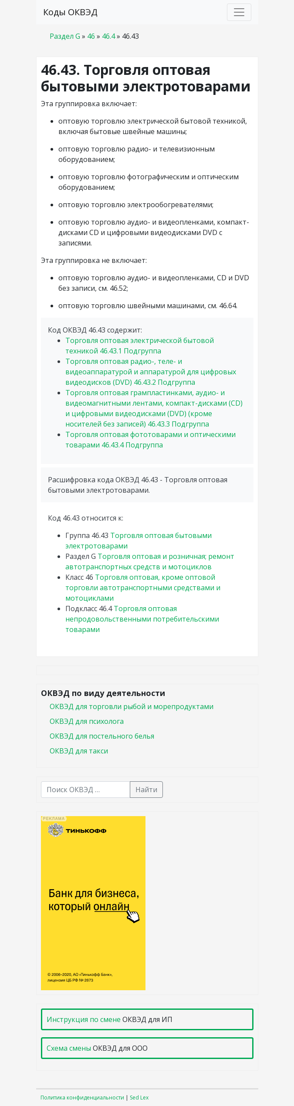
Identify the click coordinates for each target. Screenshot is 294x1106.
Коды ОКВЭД (70, 12)
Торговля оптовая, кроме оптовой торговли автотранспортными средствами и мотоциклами (142, 587)
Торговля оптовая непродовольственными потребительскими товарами (142, 619)
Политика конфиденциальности (82, 1097)
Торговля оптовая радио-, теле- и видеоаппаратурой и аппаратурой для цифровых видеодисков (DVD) (150, 371)
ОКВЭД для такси (79, 751)
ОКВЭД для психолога (87, 721)
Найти (146, 789)
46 (91, 36)
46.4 (108, 36)
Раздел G (65, 36)
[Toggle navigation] (239, 12)
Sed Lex (139, 1097)
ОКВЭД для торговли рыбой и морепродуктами (131, 706)
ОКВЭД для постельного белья (102, 736)
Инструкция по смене (84, 1019)
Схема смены (69, 1048)
